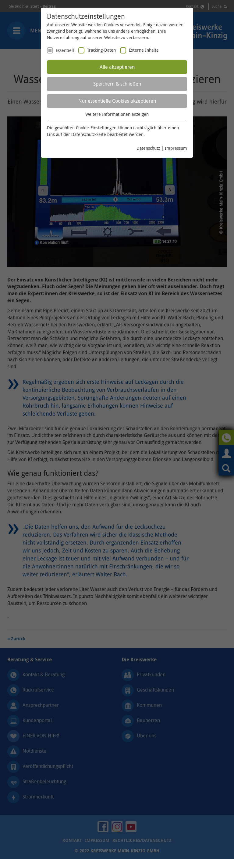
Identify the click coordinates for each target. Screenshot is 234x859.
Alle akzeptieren (117, 67)
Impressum (176, 148)
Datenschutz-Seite (88, 134)
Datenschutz (148, 148)
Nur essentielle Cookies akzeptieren (117, 100)
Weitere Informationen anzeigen (117, 114)
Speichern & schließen (117, 83)
